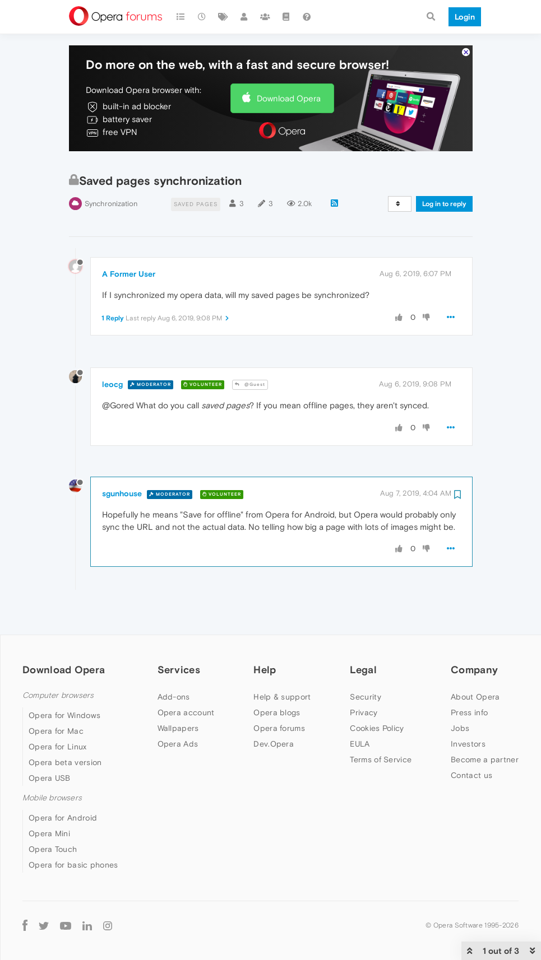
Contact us (471, 743)
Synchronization (111, 172)
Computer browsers (58, 663)
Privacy (363, 680)
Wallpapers (178, 696)
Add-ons (174, 664)
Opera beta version (65, 730)
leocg (112, 352)
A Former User (128, 242)
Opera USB (50, 746)
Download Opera (289, 66)
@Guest (250, 353)
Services (179, 638)
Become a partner (485, 727)
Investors (468, 711)
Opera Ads (178, 711)
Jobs (460, 696)
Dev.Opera (273, 711)
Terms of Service (380, 727)
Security (365, 664)
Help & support (282, 664)
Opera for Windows (64, 683)
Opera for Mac (56, 699)
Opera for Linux (58, 715)
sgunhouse (122, 462)
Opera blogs (276, 680)
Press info (469, 680)
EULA (359, 711)
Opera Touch (53, 817)
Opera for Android (63, 786)
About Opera (475, 664)
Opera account (186, 680)
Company (474, 638)
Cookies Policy (377, 696)
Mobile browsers (52, 766)
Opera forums (279, 696)
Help (264, 638)
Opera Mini (49, 802)
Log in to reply (444, 172)
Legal (363, 638)
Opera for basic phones (73, 833)
